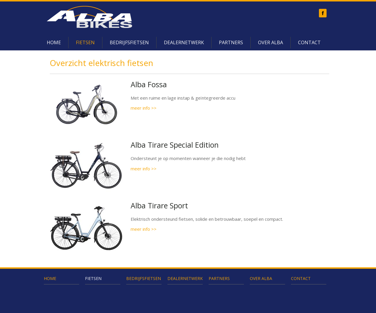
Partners (231, 42)
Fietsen (85, 42)
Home (54, 42)
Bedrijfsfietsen (129, 42)
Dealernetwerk (184, 42)
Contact (309, 42)
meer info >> (144, 108)
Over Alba (270, 42)
